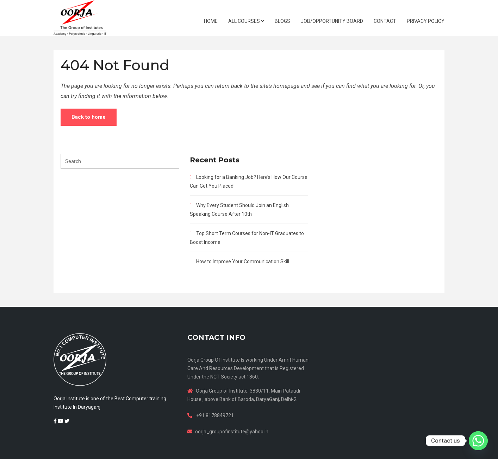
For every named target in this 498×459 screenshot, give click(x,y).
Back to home (88, 117)
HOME (211, 21)
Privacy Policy (425, 21)
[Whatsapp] (478, 440)
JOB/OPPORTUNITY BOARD (332, 21)
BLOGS (282, 21)
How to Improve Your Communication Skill (242, 261)
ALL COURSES (246, 21)
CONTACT (385, 21)
